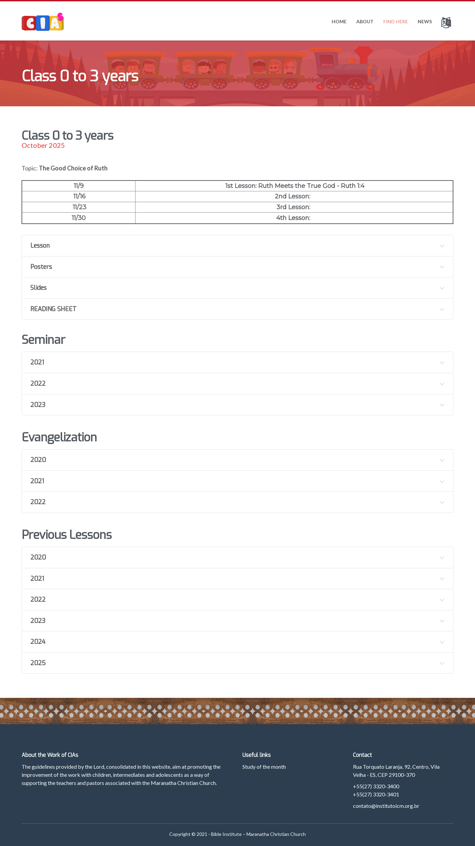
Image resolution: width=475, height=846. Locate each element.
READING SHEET (53, 309)
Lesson (40, 246)
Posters (41, 267)
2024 (38, 642)
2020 (38, 460)
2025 (38, 663)
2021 (37, 362)
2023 (38, 405)
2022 (38, 384)
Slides (38, 288)
